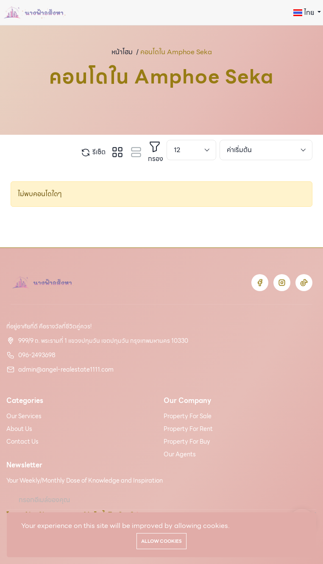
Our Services (24, 416)
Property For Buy (187, 441)
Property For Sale (188, 416)
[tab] (117, 152)
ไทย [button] (304, 12)
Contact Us (22, 441)
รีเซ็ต (93, 152)
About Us (19, 428)
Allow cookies (161, 541)
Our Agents (180, 454)
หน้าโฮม (122, 52)
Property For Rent (188, 428)
